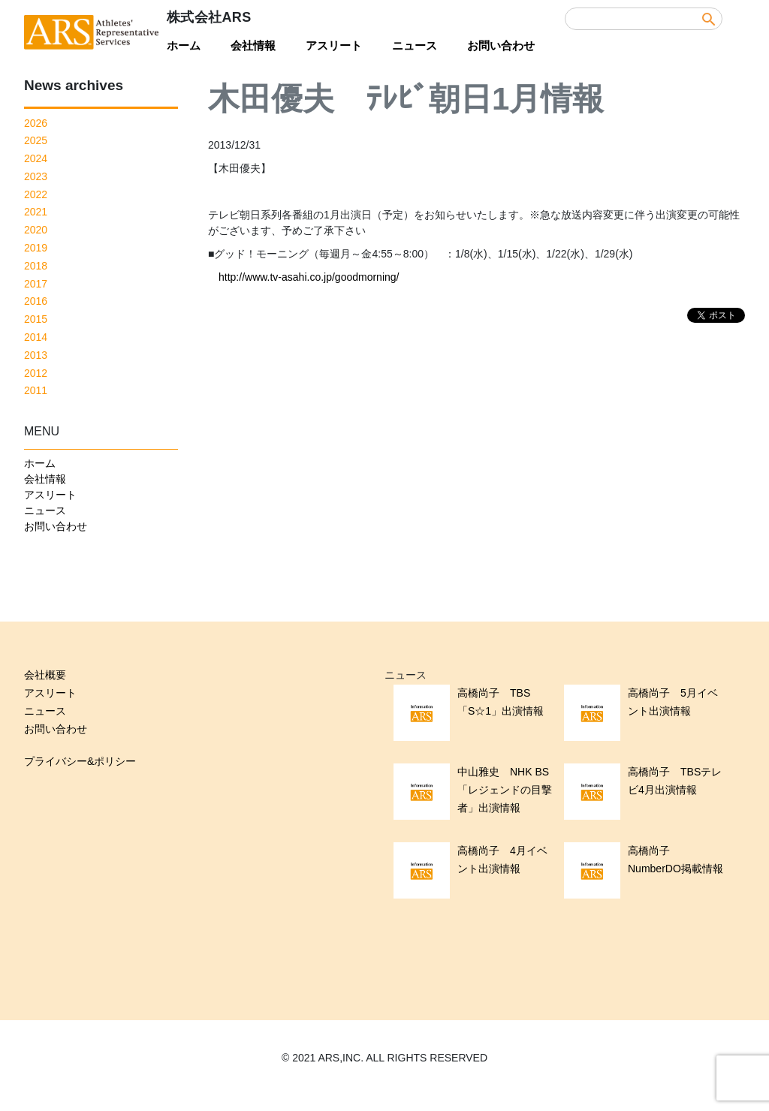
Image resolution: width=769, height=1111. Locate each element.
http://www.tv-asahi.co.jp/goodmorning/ (309, 277)
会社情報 (253, 45)
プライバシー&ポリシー (80, 761)
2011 (35, 390)
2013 (35, 355)
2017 (35, 284)
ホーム (184, 45)
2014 (35, 337)
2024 (35, 158)
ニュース (414, 45)
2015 (35, 319)
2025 (35, 140)
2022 (35, 194)
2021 (35, 212)
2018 (35, 266)
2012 (35, 373)
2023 (35, 176)
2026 (35, 123)
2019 (35, 248)
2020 (35, 230)
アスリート (334, 45)
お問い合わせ (501, 45)
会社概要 (45, 675)
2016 (35, 301)
